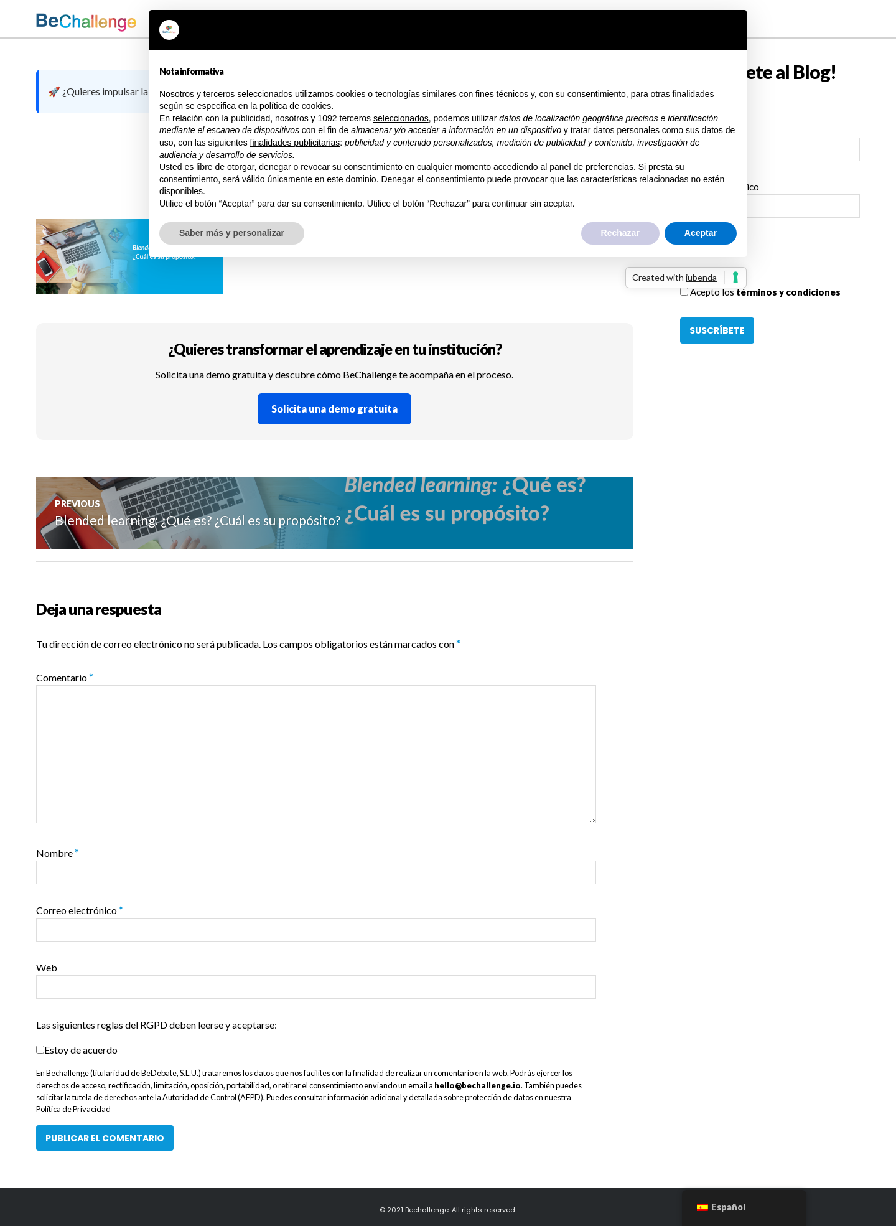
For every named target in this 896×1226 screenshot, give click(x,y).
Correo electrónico (79, 910)
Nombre (57, 853)
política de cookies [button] (295, 106)
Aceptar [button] (700, 233)
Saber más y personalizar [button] (231, 233)
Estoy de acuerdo (81, 1049)
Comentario (64, 677)
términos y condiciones (788, 291)
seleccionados (401, 118)
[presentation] (774, 260)
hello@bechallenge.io (477, 1085)
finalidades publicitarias (295, 142)
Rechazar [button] (620, 233)
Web (46, 967)
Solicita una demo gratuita (334, 408)
